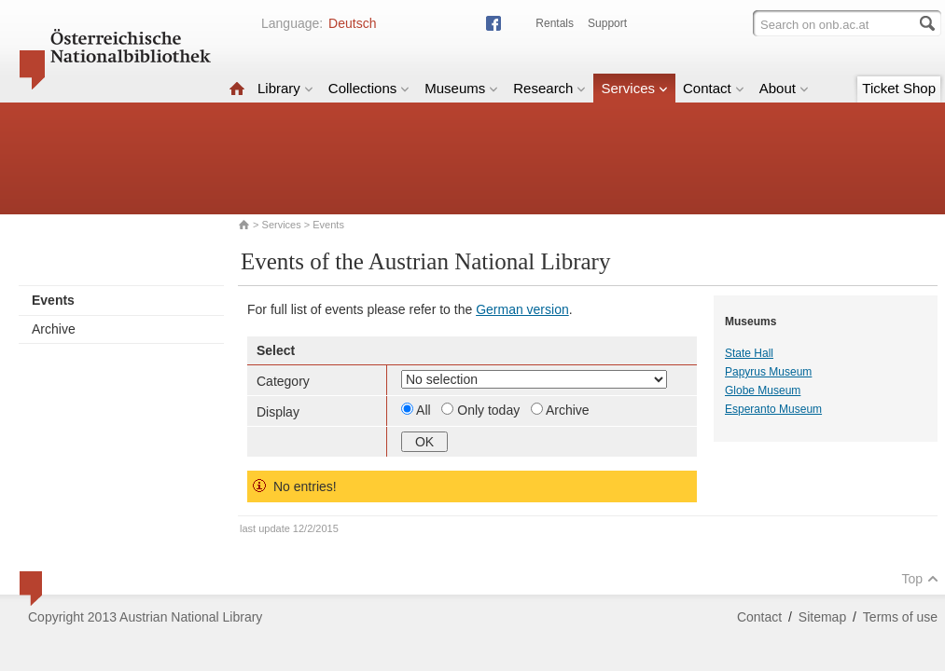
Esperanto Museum (773, 409)
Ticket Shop (899, 88)
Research (549, 88)
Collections (369, 88)
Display (278, 411)
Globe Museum (762, 390)
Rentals (554, 23)
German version (522, 309)
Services (634, 88)
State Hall (749, 353)
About (784, 88)
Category (283, 381)
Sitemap (822, 616)
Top (919, 578)
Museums (461, 88)
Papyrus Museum (768, 371)
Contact (713, 88)
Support (607, 23)
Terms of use (900, 616)
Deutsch (352, 23)
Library (285, 88)
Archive (54, 329)
